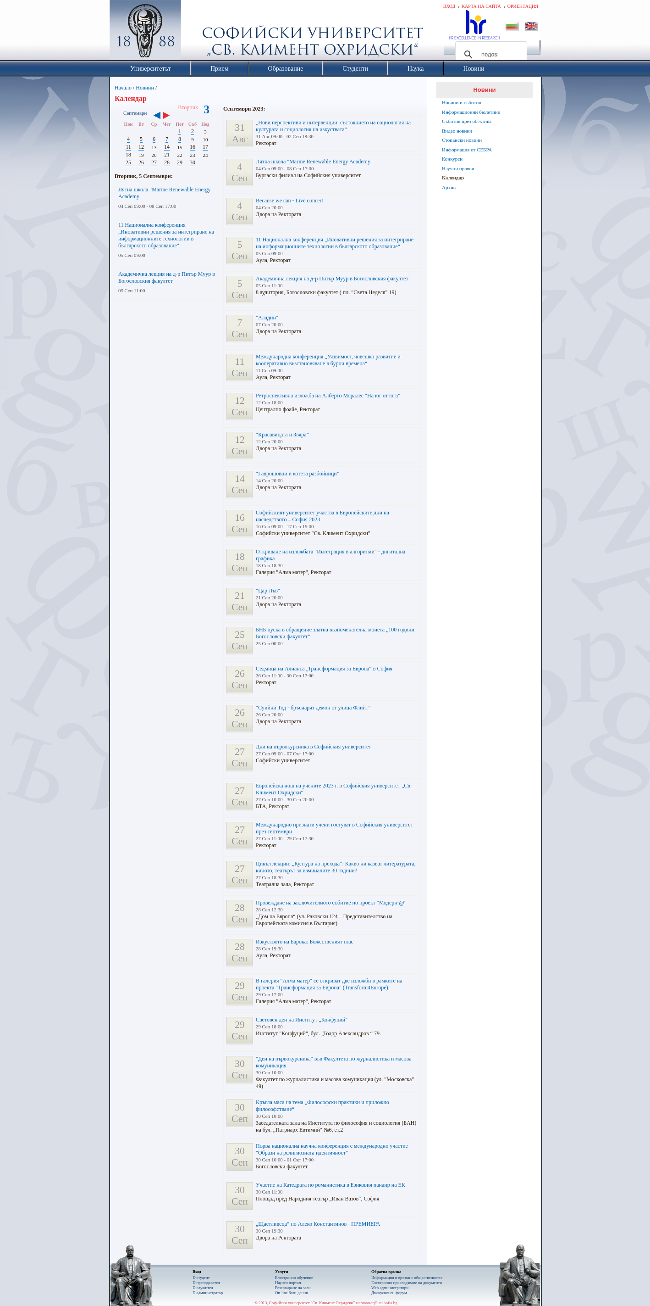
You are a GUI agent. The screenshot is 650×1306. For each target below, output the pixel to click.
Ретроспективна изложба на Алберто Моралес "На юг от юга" (328, 395)
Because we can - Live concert (289, 200)
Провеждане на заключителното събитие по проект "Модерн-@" (331, 902)
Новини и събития (461, 102)
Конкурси (452, 159)
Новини (145, 87)
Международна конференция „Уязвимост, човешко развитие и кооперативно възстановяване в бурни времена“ (328, 360)
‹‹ (157, 116)
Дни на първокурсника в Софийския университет (313, 746)
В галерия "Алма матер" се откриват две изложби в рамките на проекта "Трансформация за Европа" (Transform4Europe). (329, 984)
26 (141, 162)
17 (205, 147)
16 (192, 147)
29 (179, 162)
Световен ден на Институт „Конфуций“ (302, 1019)
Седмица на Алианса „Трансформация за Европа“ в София (324, 668)
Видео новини (457, 131)
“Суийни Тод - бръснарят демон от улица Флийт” (313, 707)
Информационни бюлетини (471, 112)
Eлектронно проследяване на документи (406, 1282)
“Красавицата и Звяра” (282, 434)
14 (167, 147)
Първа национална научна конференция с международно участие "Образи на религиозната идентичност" (332, 1149)
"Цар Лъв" (268, 590)
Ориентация (522, 6)
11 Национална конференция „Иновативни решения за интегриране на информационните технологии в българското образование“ (166, 235)
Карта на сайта (481, 6)
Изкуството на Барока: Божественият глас (304, 941)
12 (141, 147)
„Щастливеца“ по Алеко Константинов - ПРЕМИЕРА (318, 1224)
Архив (449, 187)
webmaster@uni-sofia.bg (376, 1302)
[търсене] (489, 54)
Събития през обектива (466, 121)
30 (192, 162)
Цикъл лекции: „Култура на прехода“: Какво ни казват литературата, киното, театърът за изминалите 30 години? (336, 867)
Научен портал (288, 1282)
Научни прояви (458, 168)
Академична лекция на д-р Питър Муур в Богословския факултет (166, 277)
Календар (453, 177)
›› (171, 116)
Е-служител (203, 1287)
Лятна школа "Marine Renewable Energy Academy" (314, 161)
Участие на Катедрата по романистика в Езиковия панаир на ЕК (330, 1185)
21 (167, 154)
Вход (449, 6)
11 (128, 147)
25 (128, 162)
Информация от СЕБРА (467, 149)
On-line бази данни (291, 1292)
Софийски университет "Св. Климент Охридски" (197, 32)
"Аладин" (267, 317)
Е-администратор (208, 1292)
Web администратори (389, 1287)
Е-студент (201, 1277)
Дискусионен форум (389, 1292)
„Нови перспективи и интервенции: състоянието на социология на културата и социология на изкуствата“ (333, 126)
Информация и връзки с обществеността (406, 1277)
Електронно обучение (294, 1277)
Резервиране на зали (293, 1287)
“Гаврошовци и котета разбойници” (297, 473)
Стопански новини (462, 140)
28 (167, 162)
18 (128, 154)
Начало (123, 87)
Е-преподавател (206, 1282)
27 (154, 162)
